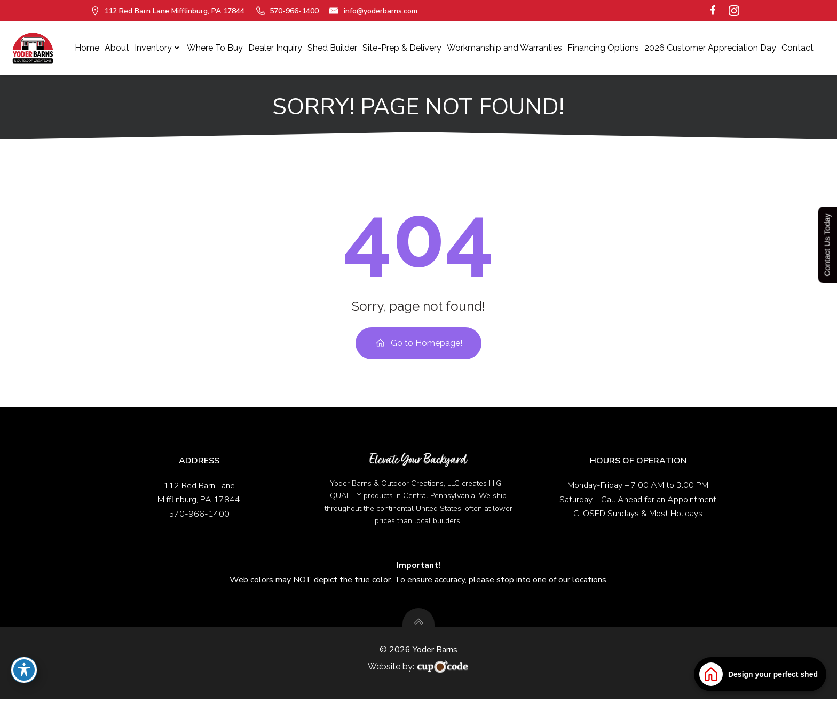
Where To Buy (215, 48)
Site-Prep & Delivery (401, 48)
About (117, 48)
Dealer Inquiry (275, 48)
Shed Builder (332, 48)
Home (87, 48)
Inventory (158, 48)
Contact (797, 48)
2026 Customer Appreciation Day (710, 48)
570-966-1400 (199, 516)
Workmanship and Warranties (504, 48)
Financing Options (603, 48)
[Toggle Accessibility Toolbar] (24, 670)
